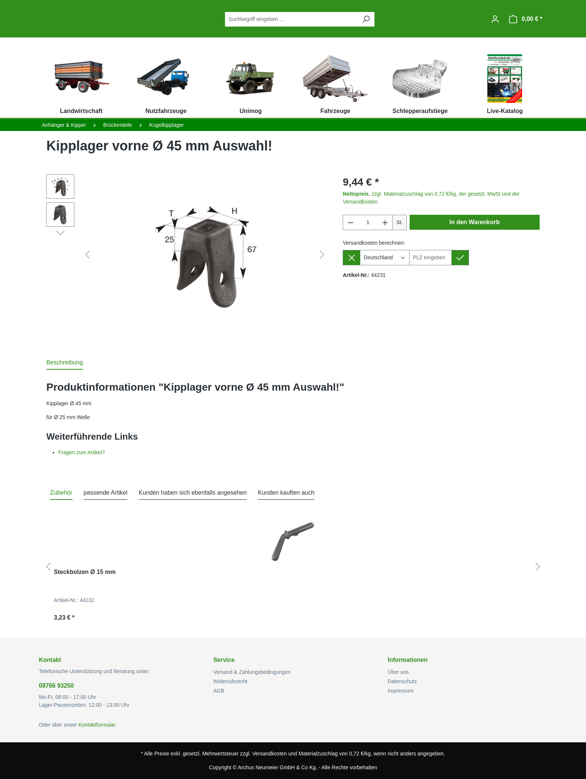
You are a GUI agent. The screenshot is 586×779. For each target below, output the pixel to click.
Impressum (400, 691)
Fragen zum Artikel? (81, 452)
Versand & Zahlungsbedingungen (252, 672)
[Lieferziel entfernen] (351, 257)
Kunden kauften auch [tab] (286, 492)
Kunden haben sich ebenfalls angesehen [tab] (193, 492)
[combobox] (291, 19)
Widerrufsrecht (230, 681)
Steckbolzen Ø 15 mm (84, 572)
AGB (219, 691)
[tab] (64, 363)
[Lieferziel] (430, 257)
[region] (187, 254)
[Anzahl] (368, 222)
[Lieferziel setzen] (460, 257)
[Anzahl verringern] (350, 222)
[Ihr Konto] (495, 19)
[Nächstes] (322, 255)
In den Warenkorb (475, 222)
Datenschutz (402, 681)
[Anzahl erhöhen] (385, 222)
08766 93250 (56, 685)
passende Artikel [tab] (105, 492)
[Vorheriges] (87, 255)
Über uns (398, 672)
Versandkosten (269, 754)
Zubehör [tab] (61, 492)
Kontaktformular (96, 725)
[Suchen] (365, 19)
